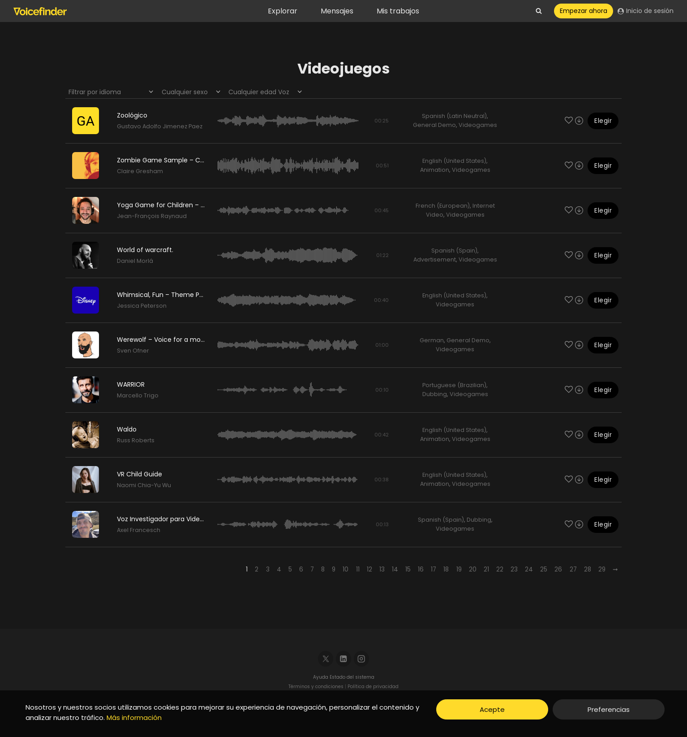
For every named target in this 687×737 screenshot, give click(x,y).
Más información (134, 717)
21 (486, 569)
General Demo (434, 125)
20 (473, 569)
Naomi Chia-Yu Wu (144, 485)
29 (601, 569)
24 (529, 569)
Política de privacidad (373, 686)
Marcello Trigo (138, 395)
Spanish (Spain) (454, 250)
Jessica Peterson (142, 306)
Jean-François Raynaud (152, 216)
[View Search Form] (538, 11)
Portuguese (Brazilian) (454, 385)
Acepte (492, 709)
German (432, 340)
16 (421, 569)
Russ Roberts (136, 440)
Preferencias (609, 709)
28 (587, 569)
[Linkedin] (344, 659)
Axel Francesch (138, 530)
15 (408, 569)
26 (558, 569)
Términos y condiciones (316, 686)
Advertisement (434, 259)
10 (345, 569)
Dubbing (434, 394)
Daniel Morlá (135, 261)
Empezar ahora (583, 10)
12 (369, 569)
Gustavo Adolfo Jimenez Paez (159, 126)
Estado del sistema (352, 677)
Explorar (282, 11)
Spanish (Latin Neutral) (454, 116)
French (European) (443, 205)
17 (433, 569)
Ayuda (321, 677)
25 (543, 569)
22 (499, 569)
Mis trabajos (398, 11)
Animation (434, 170)
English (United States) (454, 161)
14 (395, 569)
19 (459, 569)
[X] (326, 659)
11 (358, 569)
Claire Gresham (140, 171)
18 (446, 569)
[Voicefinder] (40, 11)
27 (573, 569)
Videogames (478, 125)
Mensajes (337, 11)
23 (514, 569)
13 (382, 569)
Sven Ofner (133, 350)
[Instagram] (361, 659)
